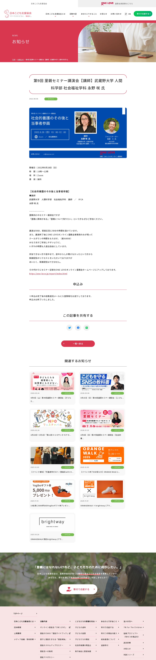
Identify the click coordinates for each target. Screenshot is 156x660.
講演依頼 (127, 586)
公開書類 (17, 577)
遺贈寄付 (104, 588)
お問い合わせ (116, 14)
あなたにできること (89, 14)
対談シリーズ (129, 598)
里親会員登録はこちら (117, 3)
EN (130, 14)
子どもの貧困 (80, 577)
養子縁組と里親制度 (83, 594)
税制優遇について (108, 582)
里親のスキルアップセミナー (51, 588)
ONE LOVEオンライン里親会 (125, 630)
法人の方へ (128, 565)
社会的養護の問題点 (83, 588)
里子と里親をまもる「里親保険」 (53, 582)
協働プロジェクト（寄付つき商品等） (132, 578)
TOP (14, 59)
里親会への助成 (46, 594)
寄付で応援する (143, 14)
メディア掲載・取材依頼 (24, 582)
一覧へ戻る (78, 343)
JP (126, 14)
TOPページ (17, 557)
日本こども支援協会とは (55, 14)
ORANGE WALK (46, 606)
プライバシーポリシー (132, 610)
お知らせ (103, 14)
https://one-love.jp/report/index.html (48, 273)
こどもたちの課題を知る (85, 565)
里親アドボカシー (47, 600)
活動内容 (73, 14)
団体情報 (17, 571)
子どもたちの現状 (82, 582)
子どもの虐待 (80, 571)
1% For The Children (133, 571)
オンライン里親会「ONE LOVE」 (53, 571)
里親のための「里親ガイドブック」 (54, 577)
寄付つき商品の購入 (109, 577)
